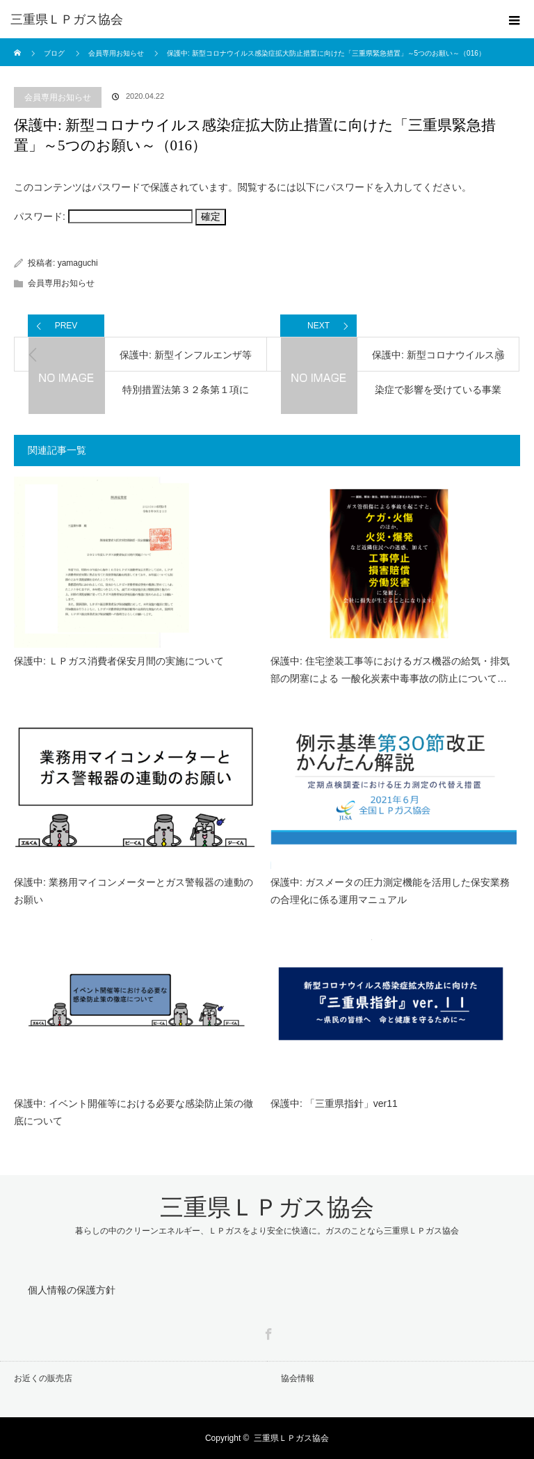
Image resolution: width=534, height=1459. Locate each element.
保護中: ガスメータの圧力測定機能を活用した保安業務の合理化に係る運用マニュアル (390, 891)
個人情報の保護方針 (71, 1289)
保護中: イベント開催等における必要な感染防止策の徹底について (133, 1112)
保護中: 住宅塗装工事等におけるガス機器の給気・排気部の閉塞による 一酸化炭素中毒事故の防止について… (390, 669)
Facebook (267, 1331)
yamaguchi (78, 263)
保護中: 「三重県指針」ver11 (334, 1103)
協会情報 (297, 1378)
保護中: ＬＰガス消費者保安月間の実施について (119, 661)
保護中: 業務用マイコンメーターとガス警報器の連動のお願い (133, 891)
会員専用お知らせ (57, 97)
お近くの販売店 (43, 1378)
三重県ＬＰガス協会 (66, 19)
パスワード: (103, 216)
